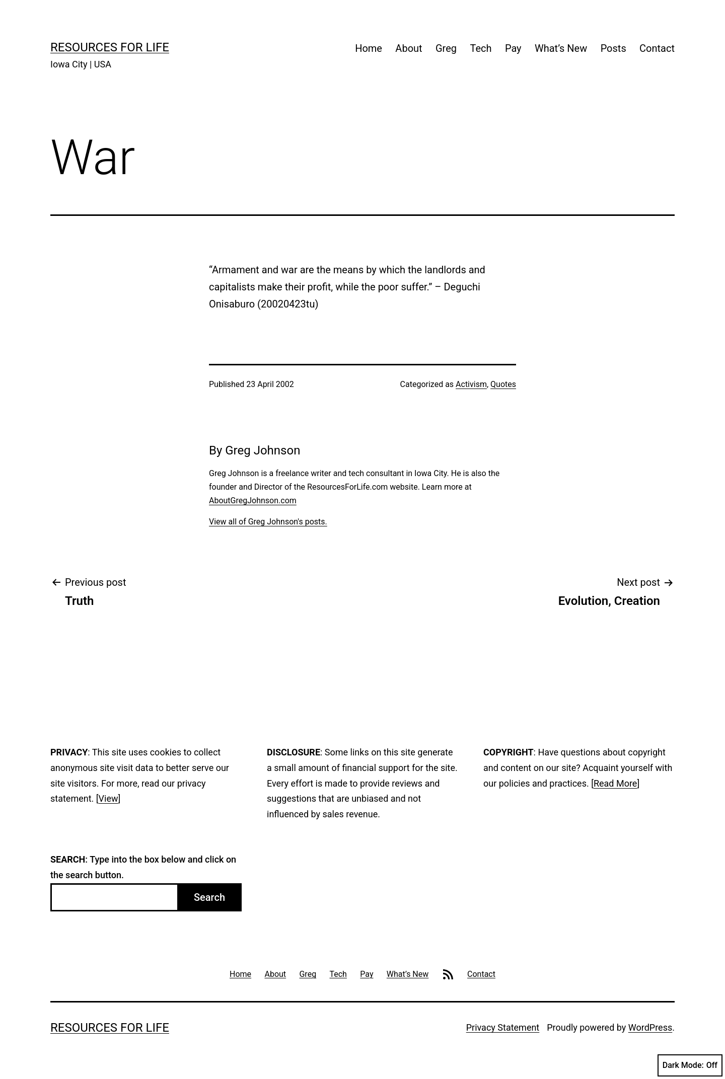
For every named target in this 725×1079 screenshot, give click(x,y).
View (108, 798)
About (408, 48)
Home (368, 48)
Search (209, 897)
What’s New (561, 48)
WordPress (650, 1027)
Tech (480, 48)
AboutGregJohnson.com (253, 500)
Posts (613, 48)
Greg (446, 48)
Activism (471, 384)
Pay (513, 48)
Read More (615, 783)
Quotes (503, 384)
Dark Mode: (690, 1065)
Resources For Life (109, 47)
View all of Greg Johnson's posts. (268, 521)
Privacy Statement (503, 1027)
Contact (657, 48)
